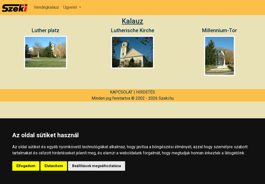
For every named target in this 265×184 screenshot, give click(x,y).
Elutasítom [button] (54, 166)
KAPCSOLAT (121, 92)
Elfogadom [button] (25, 166)
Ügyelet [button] (70, 7)
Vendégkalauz (46, 7)
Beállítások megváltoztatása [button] (96, 166)
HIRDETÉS (145, 92)
